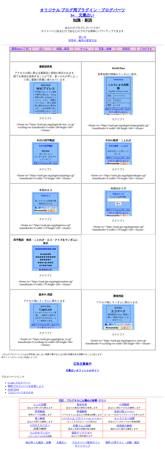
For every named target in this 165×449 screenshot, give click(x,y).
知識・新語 (62, 48)
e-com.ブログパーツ (19, 382)
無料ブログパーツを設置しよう (26, 386)
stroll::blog (13, 389)
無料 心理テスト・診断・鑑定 (122, 442)
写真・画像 (105, 48)
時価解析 (82, 411)
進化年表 (82, 404)
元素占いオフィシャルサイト (82, 370)
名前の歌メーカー (124, 411)
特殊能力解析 (124, 425)
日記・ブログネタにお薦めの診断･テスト (82, 400)
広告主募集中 (82, 364)
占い (41, 48)
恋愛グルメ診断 (82, 425)
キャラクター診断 (124, 418)
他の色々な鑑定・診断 (38, 442)
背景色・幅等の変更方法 (82, 40)
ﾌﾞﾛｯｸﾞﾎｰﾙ (146, 48)
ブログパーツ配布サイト (86, 442)
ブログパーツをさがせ (21, 392)
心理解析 (124, 404)
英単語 (126, 48)
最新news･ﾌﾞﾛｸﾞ (21, 48)
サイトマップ (82, 445)
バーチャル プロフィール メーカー (82, 418)
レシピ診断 (40, 404)
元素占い (61, 442)
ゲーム (84, 48)
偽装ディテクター (82, 432)
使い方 (82, 37)
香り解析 (40, 418)
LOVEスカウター (40, 425)
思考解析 (40, 411)
